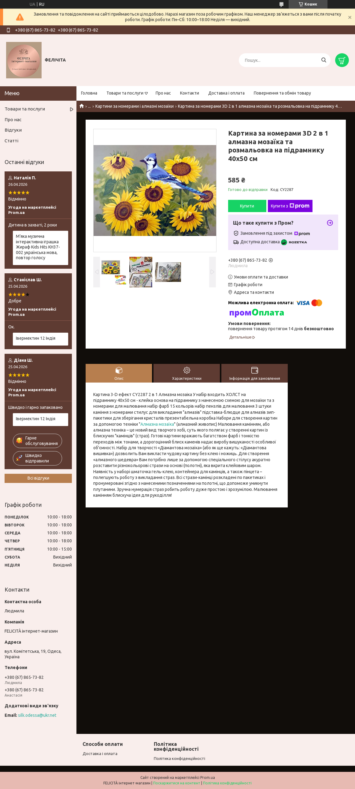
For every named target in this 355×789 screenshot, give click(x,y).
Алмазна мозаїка (157, 424)
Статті (11, 140)
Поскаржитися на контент (176, 783)
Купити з (290, 206)
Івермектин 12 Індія (35, 338)
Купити (247, 206)
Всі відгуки (38, 478)
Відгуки (13, 130)
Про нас (163, 93)
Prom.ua (207, 778)
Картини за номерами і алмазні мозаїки (134, 106)
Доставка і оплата (226, 93)
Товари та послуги (124, 93)
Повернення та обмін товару (282, 93)
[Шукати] (324, 60)
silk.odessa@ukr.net (37, 715)
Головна (89, 93)
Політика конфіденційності (179, 758)
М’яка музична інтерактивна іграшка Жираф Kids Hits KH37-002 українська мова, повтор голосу (38, 247)
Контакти (189, 93)
